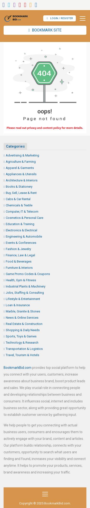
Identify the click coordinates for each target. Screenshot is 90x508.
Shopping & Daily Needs (23, 330)
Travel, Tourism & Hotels (22, 355)
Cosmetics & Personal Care (24, 218)
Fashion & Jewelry (18, 249)
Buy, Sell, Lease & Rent (21, 193)
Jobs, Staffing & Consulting (25, 292)
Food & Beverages (18, 261)
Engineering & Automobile (24, 236)
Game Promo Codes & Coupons (28, 274)
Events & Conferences (21, 243)
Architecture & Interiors (21, 180)
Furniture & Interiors (19, 267)
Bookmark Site (45, 30)
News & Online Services (22, 317)
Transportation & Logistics (24, 349)
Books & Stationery (19, 186)
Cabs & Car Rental (18, 199)
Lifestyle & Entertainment (23, 299)
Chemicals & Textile (19, 205)
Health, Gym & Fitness (21, 280)
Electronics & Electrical (21, 230)
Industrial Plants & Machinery (25, 286)
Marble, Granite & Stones (23, 311)
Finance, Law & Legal (20, 255)
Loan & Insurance (18, 305)
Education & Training (20, 224)
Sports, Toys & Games (21, 336)
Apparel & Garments (20, 168)
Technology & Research (22, 342)
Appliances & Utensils (21, 174)
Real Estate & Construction (24, 324)
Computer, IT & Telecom (22, 211)
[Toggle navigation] (81, 18)
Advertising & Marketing (22, 155)
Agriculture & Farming (21, 161)
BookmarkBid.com (17, 368)
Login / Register (60, 18)
